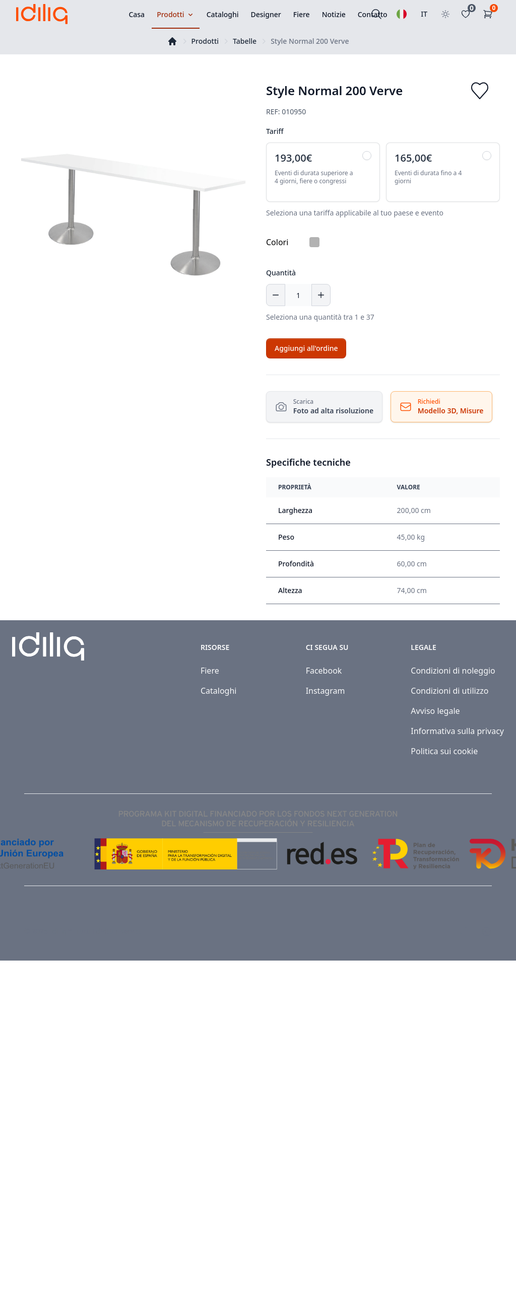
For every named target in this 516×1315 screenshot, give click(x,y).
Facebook (324, 670)
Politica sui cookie (444, 751)
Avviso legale (435, 710)
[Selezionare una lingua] (402, 14)
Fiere (210, 670)
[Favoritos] (468, 14)
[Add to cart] (306, 348)
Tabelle (244, 41)
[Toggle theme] (445, 14)
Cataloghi (219, 690)
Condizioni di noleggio (453, 670)
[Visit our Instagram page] (487, 931)
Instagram (325, 690)
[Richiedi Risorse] (440, 406)
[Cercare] (376, 14)
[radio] (323, 172)
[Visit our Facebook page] (465, 931)
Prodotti (205, 41)
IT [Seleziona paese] (424, 14)
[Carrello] (490, 14)
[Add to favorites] (480, 91)
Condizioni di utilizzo (449, 690)
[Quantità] (298, 295)
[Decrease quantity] (275, 295)
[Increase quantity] (321, 295)
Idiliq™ (61, 931)
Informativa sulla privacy (457, 731)
